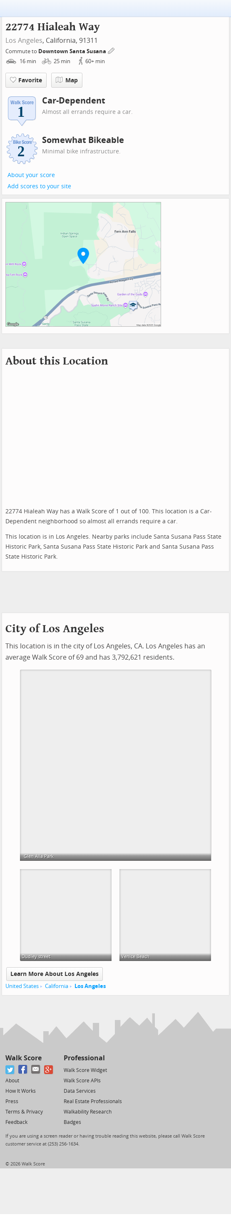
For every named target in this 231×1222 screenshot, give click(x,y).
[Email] (36, 1069)
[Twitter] (10, 1069)
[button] (83, 255)
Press (11, 1101)
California (56, 986)
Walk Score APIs (82, 1081)
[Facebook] (23, 1069)
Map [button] (67, 80)
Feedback (16, 1122)
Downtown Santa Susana (72, 51)
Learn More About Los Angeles (54, 974)
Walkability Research (88, 1112)
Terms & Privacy (24, 1112)
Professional (84, 1058)
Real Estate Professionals (93, 1101)
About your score (31, 175)
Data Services (80, 1091)
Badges (72, 1122)
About (12, 1081)
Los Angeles (23, 40)
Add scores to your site (39, 186)
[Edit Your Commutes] (111, 50)
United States (22, 986)
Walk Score (23, 1058)
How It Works (20, 1091)
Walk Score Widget (85, 1070)
